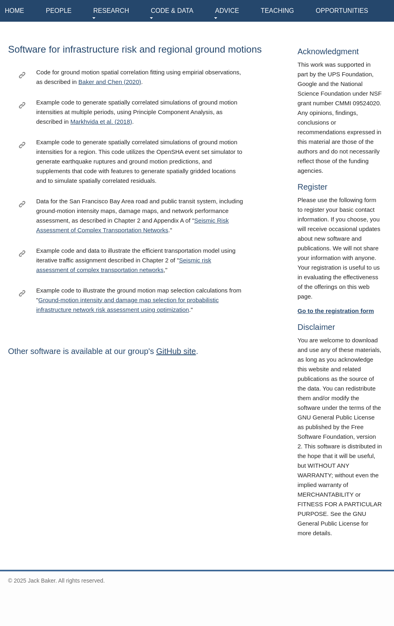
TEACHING (277, 10)
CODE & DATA (172, 10)
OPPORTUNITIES (342, 10)
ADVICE (227, 10)
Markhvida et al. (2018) (101, 121)
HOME (14, 10)
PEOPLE (59, 10)
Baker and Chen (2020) (109, 81)
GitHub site (176, 351)
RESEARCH (111, 10)
